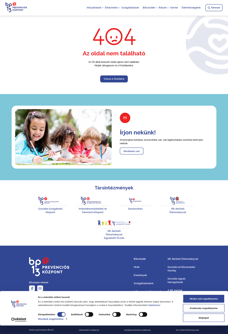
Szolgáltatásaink (143, 283)
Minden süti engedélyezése (204, 307)
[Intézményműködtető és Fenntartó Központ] (92, 205)
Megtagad (204, 326)
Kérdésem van (132, 151)
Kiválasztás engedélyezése (204, 317)
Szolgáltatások (130, 7)
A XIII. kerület (175, 290)
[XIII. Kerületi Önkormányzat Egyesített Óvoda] (114, 229)
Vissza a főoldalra (114, 78)
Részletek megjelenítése (51, 327)
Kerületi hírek (175, 298)
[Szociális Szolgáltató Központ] (50, 205)
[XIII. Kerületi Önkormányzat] (177, 205)
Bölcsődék (148, 7)
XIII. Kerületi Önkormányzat (183, 259)
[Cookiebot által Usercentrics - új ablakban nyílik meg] (19, 328)
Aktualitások (93, 7)
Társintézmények (114, 187)
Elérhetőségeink (190, 7)
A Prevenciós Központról (148, 291)
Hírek (137, 267)
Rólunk (162, 7)
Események (140, 275)
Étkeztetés (111, 7)
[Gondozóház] (135, 205)
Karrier (174, 7)
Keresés (213, 7)
